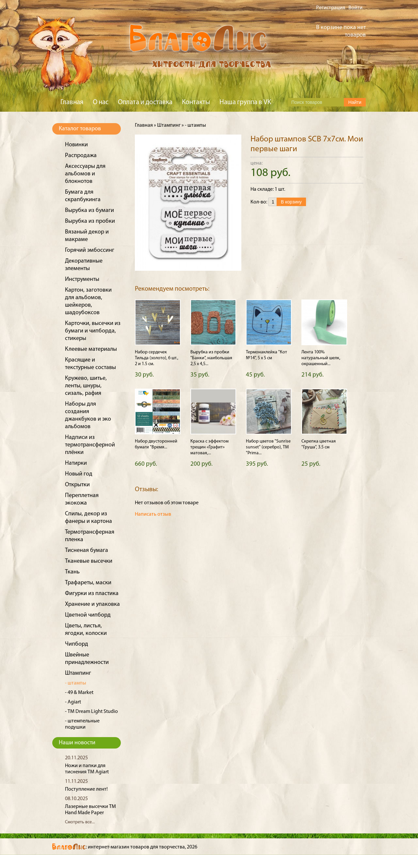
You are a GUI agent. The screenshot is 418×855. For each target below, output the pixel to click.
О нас (100, 102)
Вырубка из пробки (90, 221)
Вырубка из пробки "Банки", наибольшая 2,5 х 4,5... (211, 358)
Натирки (76, 463)
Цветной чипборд (88, 615)
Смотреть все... (80, 822)
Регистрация (330, 7)
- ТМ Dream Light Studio (91, 711)
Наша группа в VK (245, 102)
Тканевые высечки (88, 561)
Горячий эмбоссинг (89, 250)
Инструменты (82, 279)
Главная (71, 102)
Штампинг (78, 673)
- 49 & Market (79, 692)
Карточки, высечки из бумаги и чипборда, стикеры (93, 331)
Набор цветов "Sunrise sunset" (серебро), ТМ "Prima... (268, 447)
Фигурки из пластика (92, 593)
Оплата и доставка (145, 102)
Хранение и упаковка (92, 604)
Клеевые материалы (91, 349)
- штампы (75, 683)
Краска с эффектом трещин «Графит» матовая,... (209, 447)
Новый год (78, 474)
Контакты (196, 102)
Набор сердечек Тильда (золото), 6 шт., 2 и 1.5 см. (156, 358)
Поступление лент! (86, 789)
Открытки (77, 485)
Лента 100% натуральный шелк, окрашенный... (320, 358)
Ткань (72, 572)
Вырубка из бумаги (89, 210)
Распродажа (81, 156)
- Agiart (73, 702)
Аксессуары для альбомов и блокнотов (85, 174)
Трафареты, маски (88, 583)
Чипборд (76, 644)
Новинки (76, 145)
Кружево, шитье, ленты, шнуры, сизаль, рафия (86, 385)
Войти (355, 7)
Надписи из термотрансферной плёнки (90, 445)
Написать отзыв (153, 514)
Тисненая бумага (86, 550)
